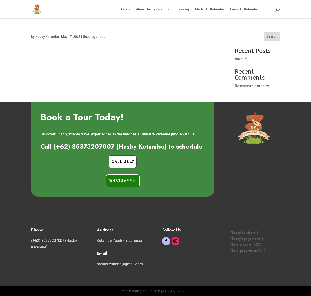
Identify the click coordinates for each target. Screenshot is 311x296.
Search (271, 36)
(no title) (241, 59)
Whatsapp (120, 180)
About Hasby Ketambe (152, 9)
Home (125, 9)
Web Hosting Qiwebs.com (175, 291)
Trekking (182, 9)
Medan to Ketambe (209, 9)
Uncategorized (94, 37)
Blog (267, 9)
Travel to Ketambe (244, 9)
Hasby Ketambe (47, 37)
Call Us (120, 162)
